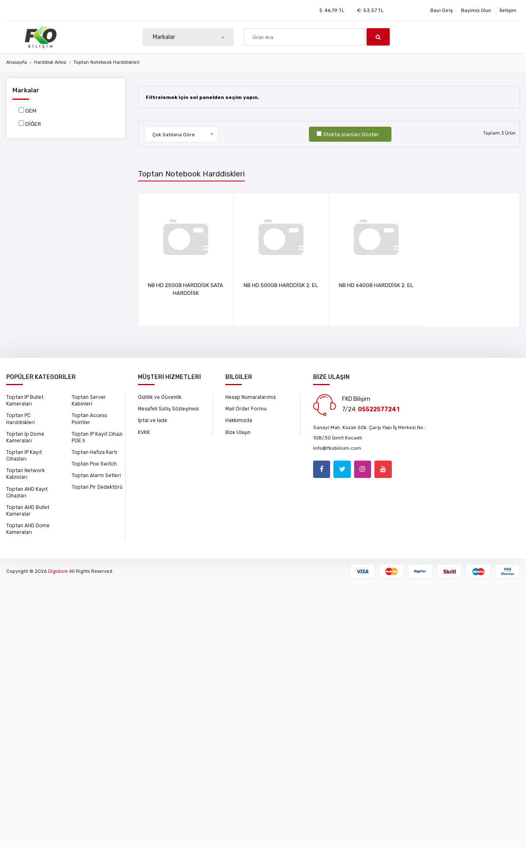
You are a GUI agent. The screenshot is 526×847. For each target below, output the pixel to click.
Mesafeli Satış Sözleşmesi (168, 409)
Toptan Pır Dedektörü (96, 487)
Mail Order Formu (245, 409)
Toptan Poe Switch (94, 463)
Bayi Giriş (441, 10)
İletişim (507, 10)
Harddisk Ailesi (50, 62)
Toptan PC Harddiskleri (20, 419)
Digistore (58, 570)
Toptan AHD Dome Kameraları (27, 528)
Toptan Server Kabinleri (88, 400)
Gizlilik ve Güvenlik (159, 397)
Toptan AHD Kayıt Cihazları (26, 491)
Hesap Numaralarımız (250, 397)
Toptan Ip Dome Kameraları (24, 437)
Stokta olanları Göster (351, 134)
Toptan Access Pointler (89, 419)
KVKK (144, 432)
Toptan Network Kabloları (24, 473)
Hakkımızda (238, 420)
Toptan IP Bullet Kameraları (24, 400)
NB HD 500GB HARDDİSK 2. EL (308, 285)
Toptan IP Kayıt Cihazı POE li (97, 437)
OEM (30, 111)
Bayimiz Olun (476, 10)
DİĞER (33, 124)
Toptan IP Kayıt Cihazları (23, 455)
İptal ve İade (152, 420)
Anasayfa (16, 62)
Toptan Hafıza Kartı (94, 452)
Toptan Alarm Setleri (96, 475)
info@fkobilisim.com (337, 448)
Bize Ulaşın (238, 432)
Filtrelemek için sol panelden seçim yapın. (203, 97)
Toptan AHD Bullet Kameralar (27, 510)
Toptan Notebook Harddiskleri (106, 62)
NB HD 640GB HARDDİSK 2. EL (431, 285)
